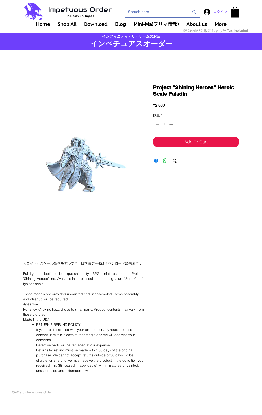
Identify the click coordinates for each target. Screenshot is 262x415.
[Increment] (172, 124)
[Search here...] (155, 11)
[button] (235, 12)
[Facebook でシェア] (156, 161)
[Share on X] (174, 161)
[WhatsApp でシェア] (165, 161)
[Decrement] (157, 124)
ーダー (162, 43)
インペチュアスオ (120, 43)
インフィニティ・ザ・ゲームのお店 (131, 36)
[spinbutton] (164, 124)
